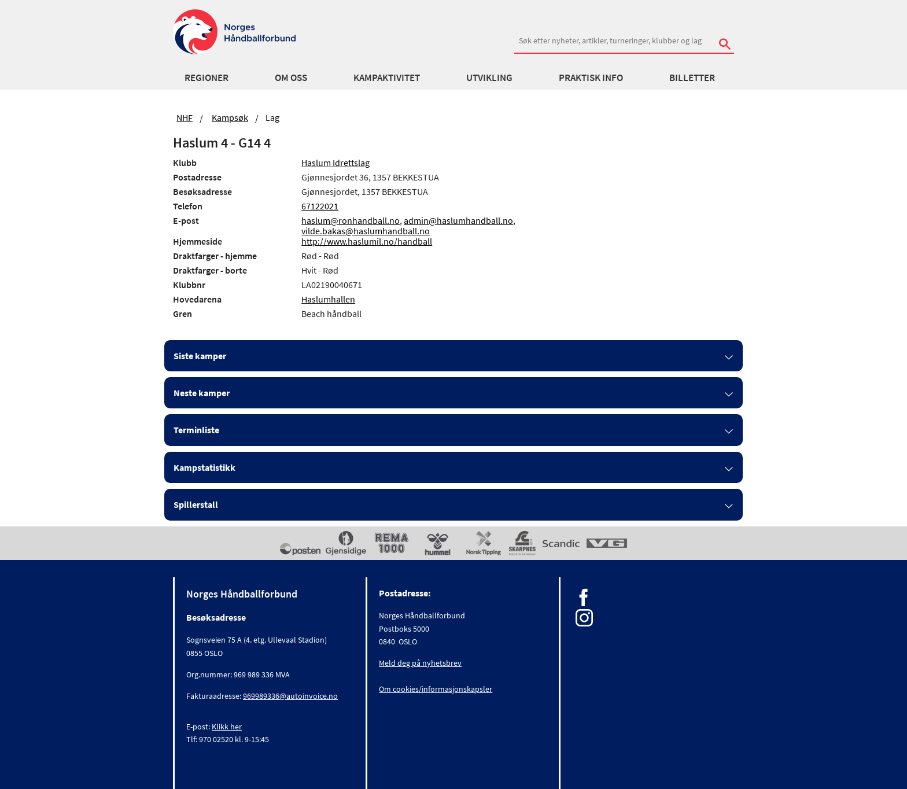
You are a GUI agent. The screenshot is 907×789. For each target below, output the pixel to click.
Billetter (692, 77)
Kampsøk (230, 117)
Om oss (291, 77)
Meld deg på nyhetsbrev (420, 663)
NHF (184, 117)
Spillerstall (196, 504)
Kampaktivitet (386, 77)
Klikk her (227, 726)
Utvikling (489, 77)
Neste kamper (202, 393)
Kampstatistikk (204, 467)
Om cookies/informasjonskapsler (435, 689)
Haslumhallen (328, 299)
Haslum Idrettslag (335, 162)
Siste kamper (200, 356)
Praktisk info (591, 77)
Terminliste (196, 430)
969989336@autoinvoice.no (290, 696)
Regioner (206, 77)
